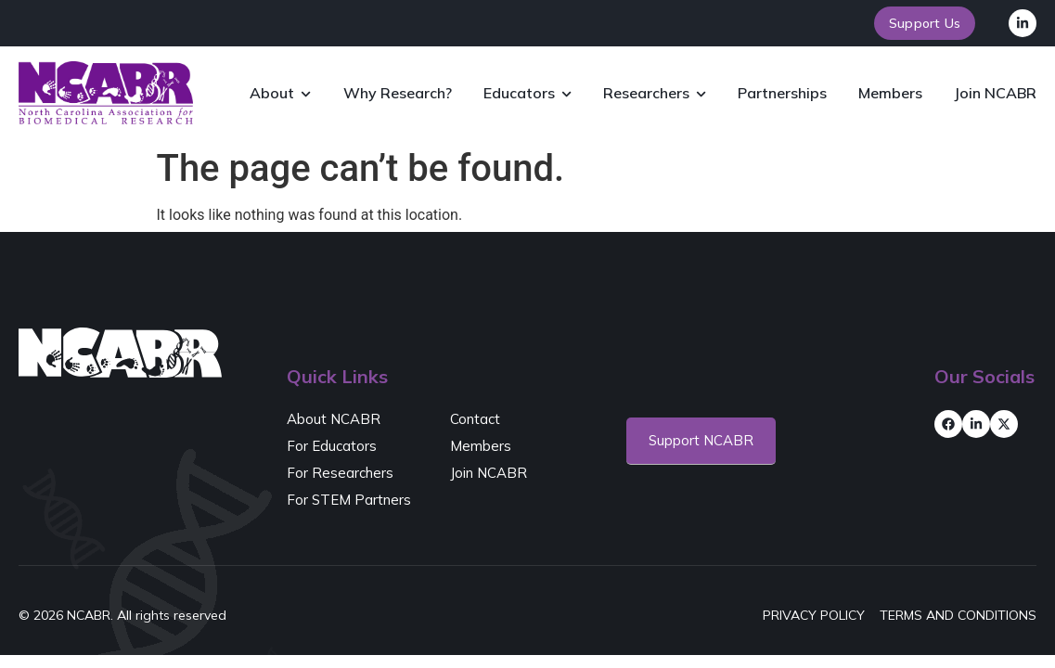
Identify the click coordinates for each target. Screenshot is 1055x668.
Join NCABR (995, 93)
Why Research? (397, 93)
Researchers (654, 94)
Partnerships (782, 93)
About (280, 94)
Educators (527, 94)
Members (890, 93)
